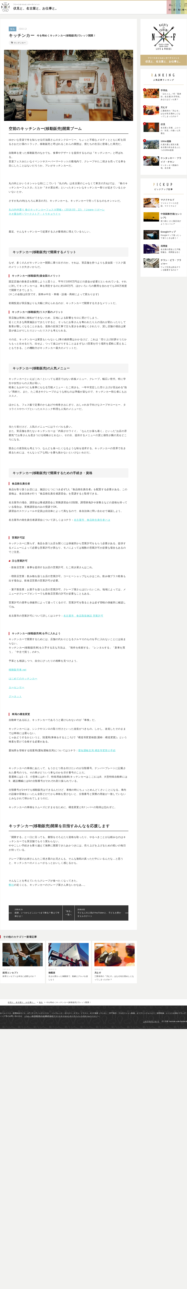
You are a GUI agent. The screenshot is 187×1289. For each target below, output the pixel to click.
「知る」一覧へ (68, 913)
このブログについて (151, 1023)
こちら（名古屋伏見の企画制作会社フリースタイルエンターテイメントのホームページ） (60, 1018)
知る (12, 29)
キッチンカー (21, 42)
